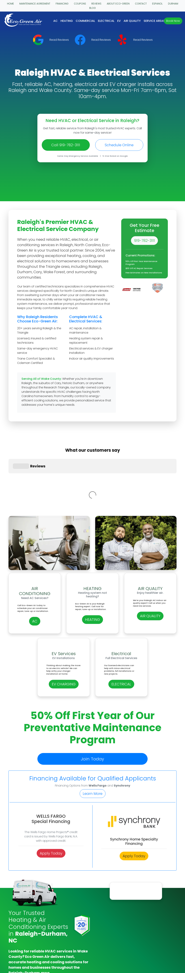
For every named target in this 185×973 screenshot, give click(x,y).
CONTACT (141, 3)
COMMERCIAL (85, 21)
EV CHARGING (64, 618)
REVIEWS (96, 3)
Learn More (92, 727)
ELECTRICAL (121, 618)
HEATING (67, 21)
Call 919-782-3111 (65, 145)
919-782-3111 (144, 240)
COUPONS (80, 3)
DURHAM (173, 3)
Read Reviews (59, 40)
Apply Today (51, 787)
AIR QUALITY (132, 21)
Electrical (106, 21)
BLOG (92, 8)
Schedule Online (119, 145)
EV (119, 21)
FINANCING (62, 3)
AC (55, 21)
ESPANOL (157, 3)
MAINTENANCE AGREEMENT (34, 3)
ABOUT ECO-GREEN (118, 3)
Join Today (92, 693)
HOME (10, 3)
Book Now (173, 21)
